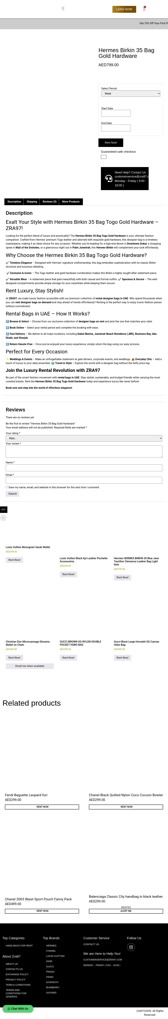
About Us (12, 964)
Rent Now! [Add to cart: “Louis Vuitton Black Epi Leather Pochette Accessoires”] (69, 574)
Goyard (51, 993)
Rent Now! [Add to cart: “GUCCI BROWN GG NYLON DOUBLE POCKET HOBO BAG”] (69, 657)
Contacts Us (14, 969)
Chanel (51, 951)
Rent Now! (111, 142)
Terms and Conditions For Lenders (16, 993)
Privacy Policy (16, 980)
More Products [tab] (71, 201)
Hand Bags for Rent (19, 946)
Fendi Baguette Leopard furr (26, 795)
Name (10, 462)
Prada (50, 972)
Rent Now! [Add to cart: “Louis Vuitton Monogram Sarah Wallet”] (14, 559)
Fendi (50, 977)
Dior (49, 961)
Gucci (50, 967)
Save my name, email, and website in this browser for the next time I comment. (54, 487)
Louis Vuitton (55, 956)
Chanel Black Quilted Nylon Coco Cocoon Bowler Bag (126, 796)
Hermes (51, 946)
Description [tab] (14, 201)
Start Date (107, 108)
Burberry (53, 987)
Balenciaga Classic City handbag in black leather (126, 897)
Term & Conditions (18, 985)
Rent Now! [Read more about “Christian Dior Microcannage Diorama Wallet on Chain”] (14, 657)
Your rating (13, 433)
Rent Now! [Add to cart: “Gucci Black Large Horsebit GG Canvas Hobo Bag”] (122, 657)
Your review (13, 443)
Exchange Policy (17, 974)
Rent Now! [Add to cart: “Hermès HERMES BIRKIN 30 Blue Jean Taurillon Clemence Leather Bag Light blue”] (122, 577)
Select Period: (109, 88)
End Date (106, 123)
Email (10, 475)
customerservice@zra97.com (102, 960)
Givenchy (52, 982)
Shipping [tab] (32, 201)
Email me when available (29, 666)
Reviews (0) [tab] (50, 201)
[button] (63, 8)
